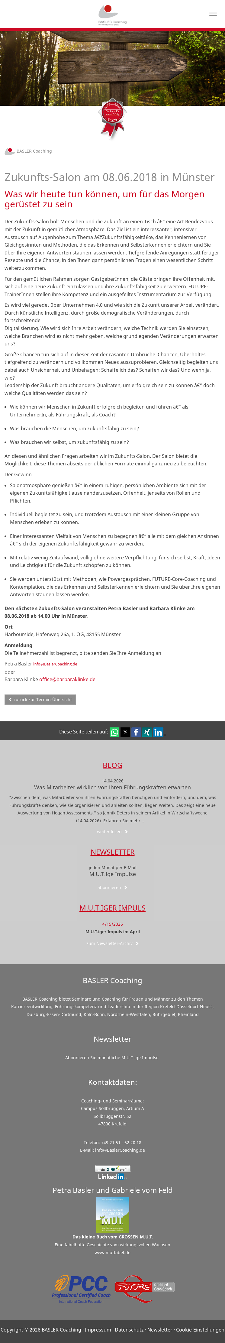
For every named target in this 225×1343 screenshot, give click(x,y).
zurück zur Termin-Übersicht (40, 699)
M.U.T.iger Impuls (112, 908)
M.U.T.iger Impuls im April (112, 931)
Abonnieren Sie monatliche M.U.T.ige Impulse (112, 1057)
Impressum (98, 1329)
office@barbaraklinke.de (67, 679)
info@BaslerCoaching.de (54, 664)
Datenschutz (129, 1329)
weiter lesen (112, 831)
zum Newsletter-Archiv (112, 943)
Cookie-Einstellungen (200, 1329)
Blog (112, 765)
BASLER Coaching (28, 151)
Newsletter (113, 852)
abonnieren (112, 887)
